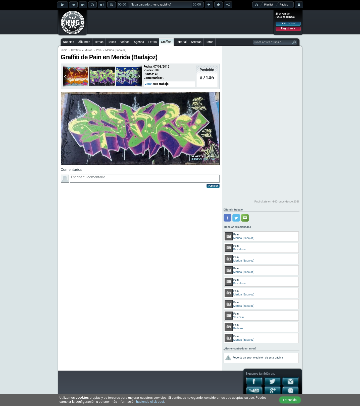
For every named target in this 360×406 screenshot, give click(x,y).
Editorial (181, 42)
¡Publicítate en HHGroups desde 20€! (276, 201)
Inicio (64, 50)
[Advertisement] (180, 22)
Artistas (196, 42)
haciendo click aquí (150, 401)
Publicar (213, 185)
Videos (125, 42)
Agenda (139, 42)
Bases (112, 42)
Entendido (290, 400)
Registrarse (288, 28)
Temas (99, 42)
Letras (152, 42)
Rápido (284, 4)
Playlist (268, 4)
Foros (209, 42)
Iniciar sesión (288, 23)
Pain (99, 50)
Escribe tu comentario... (145, 179)
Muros (88, 50)
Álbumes (84, 42)
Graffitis (166, 42)
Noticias (68, 42)
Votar (148, 84)
